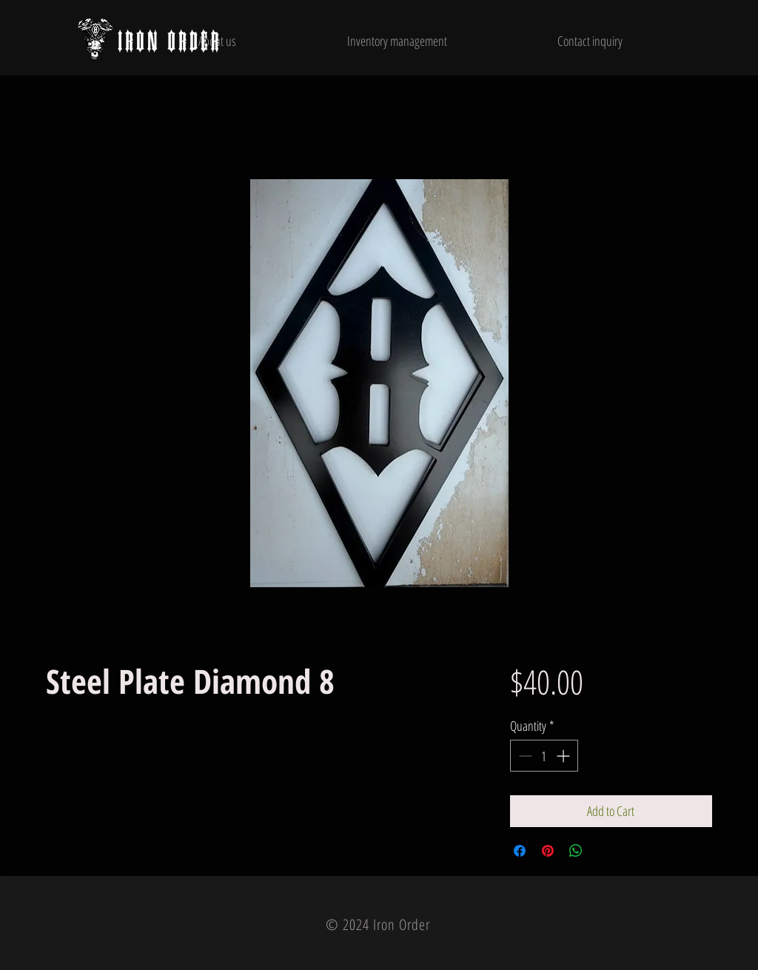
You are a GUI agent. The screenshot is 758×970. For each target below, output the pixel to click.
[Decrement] (523, 755)
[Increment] (564, 755)
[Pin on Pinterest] (548, 851)
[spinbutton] (544, 755)
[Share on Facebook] (520, 851)
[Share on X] (604, 851)
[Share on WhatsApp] (576, 851)
